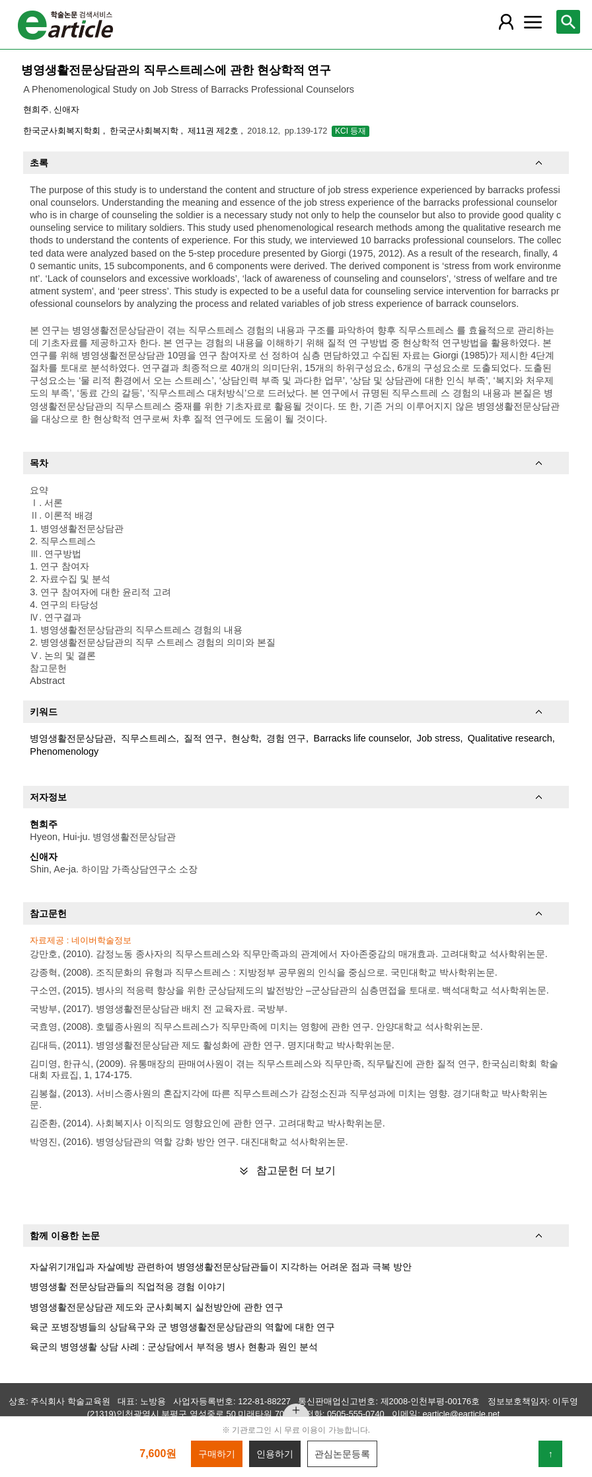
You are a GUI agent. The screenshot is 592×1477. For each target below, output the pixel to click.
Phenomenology (64, 751)
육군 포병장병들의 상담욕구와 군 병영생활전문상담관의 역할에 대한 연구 (182, 1327)
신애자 (66, 109)
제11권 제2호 (214, 131)
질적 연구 (203, 738)
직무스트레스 (148, 738)
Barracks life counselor (362, 738)
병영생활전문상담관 (71, 738)
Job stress (439, 738)
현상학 (245, 738)
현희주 (36, 109)
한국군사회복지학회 (63, 131)
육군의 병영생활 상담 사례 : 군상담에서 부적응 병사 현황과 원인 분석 (174, 1346)
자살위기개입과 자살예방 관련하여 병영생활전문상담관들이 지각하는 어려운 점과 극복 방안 (221, 1266)
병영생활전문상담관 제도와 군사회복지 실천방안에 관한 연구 (156, 1307)
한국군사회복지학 (145, 131)
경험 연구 (286, 738)
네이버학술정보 (101, 940)
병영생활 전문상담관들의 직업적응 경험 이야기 (127, 1286)
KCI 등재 (350, 131)
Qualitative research (510, 738)
